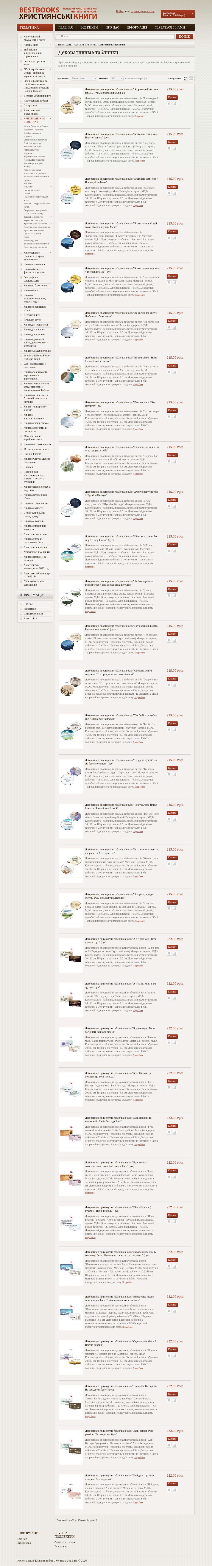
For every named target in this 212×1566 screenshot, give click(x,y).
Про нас (112, 27)
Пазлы (27, 193)
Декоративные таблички (35, 139)
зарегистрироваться (143, 11)
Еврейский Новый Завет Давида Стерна (37, 357)
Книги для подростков (36, 324)
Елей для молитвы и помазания (35, 365)
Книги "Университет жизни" (35, 408)
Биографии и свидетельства (31, 279)
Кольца (27, 166)
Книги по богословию (36, 285)
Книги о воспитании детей (35, 308)
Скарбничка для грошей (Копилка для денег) (35, 212)
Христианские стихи (35, 534)
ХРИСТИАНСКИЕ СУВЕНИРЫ (34, 120)
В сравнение (174, 104)
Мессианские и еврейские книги (33, 438)
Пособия (28, 467)
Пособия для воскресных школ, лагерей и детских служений (34, 476)
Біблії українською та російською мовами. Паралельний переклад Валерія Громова (36, 86)
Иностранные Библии (36, 100)
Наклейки (28, 186)
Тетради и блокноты (33, 217)
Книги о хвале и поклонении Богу (33, 541)
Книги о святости (33, 508)
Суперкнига (30, 105)
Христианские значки (34, 230)
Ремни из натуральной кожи (37, 203)
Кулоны (27, 180)
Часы (26, 237)
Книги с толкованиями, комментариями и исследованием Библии (36, 387)
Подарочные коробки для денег (36, 198)
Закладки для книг (32, 146)
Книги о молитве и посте (37, 444)
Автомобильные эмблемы (36, 126)
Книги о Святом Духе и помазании (37, 460)
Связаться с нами (170, 27)
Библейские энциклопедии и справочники (33, 53)
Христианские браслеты (35, 223)
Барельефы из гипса (33, 129)
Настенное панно (32, 190)
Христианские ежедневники (32, 112)
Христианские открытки (35, 247)
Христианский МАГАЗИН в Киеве (34, 38)
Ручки (26, 207)
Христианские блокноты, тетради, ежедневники (34, 256)
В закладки (169, 104)
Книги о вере (31, 290)
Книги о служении (34, 521)
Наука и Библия (32, 454)
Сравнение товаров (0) (136, 78)
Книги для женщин (34, 329)
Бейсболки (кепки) (32, 133)
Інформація (137, 27)
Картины (28, 153)
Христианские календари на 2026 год (36, 567)
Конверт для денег (32, 170)
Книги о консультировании (34, 416)
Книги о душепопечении (37, 350)
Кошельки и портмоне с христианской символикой (36, 175)
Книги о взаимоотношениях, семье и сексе (35, 298)
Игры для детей (31, 149)
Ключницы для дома (33, 163)
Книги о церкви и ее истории (35, 558)
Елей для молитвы (32, 143)
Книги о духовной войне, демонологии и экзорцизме (36, 342)
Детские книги (32, 315)
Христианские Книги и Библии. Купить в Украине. (47, 1560)
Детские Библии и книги (37, 95)
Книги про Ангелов (34, 264)
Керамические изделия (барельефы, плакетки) (34, 158)
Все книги (89, 27)
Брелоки (28, 136)
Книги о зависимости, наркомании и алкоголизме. (36, 375)
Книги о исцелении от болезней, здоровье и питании (36, 398)
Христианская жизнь (35, 547)
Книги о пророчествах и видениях (37, 488)
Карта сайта (30, 618)
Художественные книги (37, 552)
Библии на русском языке (34, 63)
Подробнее (139, 116)
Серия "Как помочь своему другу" (34, 514)
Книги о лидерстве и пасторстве (35, 429)
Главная (65, 27)
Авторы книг (31, 44)
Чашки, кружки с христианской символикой (36, 242)
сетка (191, 78)
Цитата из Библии (32, 233)
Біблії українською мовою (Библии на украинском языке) (34, 73)
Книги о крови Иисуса (36, 423)
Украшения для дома (33, 220)
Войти (120, 11)
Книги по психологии (36, 503)
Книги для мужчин (34, 334)
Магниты (28, 183)
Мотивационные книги (36, 449)
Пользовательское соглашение (33, 583)
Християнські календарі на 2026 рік (37, 575)
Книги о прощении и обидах (35, 497)
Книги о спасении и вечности (35, 527)
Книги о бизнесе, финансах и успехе (34, 271)
